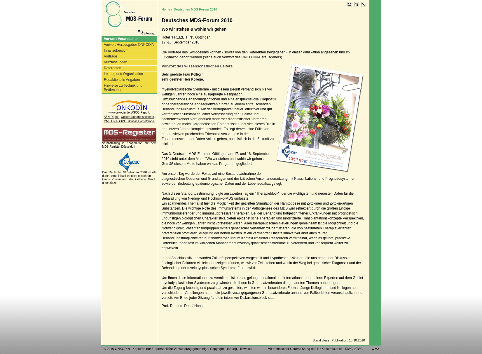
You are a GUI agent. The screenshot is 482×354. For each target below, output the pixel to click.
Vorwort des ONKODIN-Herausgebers (251, 57)
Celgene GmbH (145, 179)
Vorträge (110, 56)
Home (166, 9)
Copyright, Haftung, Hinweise (231, 348)
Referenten (112, 68)
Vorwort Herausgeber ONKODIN (129, 45)
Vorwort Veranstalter (121, 39)
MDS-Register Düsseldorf (118, 146)
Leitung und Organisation (123, 74)
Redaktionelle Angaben (122, 80)
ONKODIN (122, 348)
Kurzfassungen (115, 62)
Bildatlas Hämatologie (140, 121)
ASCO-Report (140, 112)
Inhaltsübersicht (116, 50)
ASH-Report (111, 116)
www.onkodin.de (119, 112)
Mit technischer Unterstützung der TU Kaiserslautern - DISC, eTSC (315, 348)
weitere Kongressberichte (137, 116)
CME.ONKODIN (114, 121)
